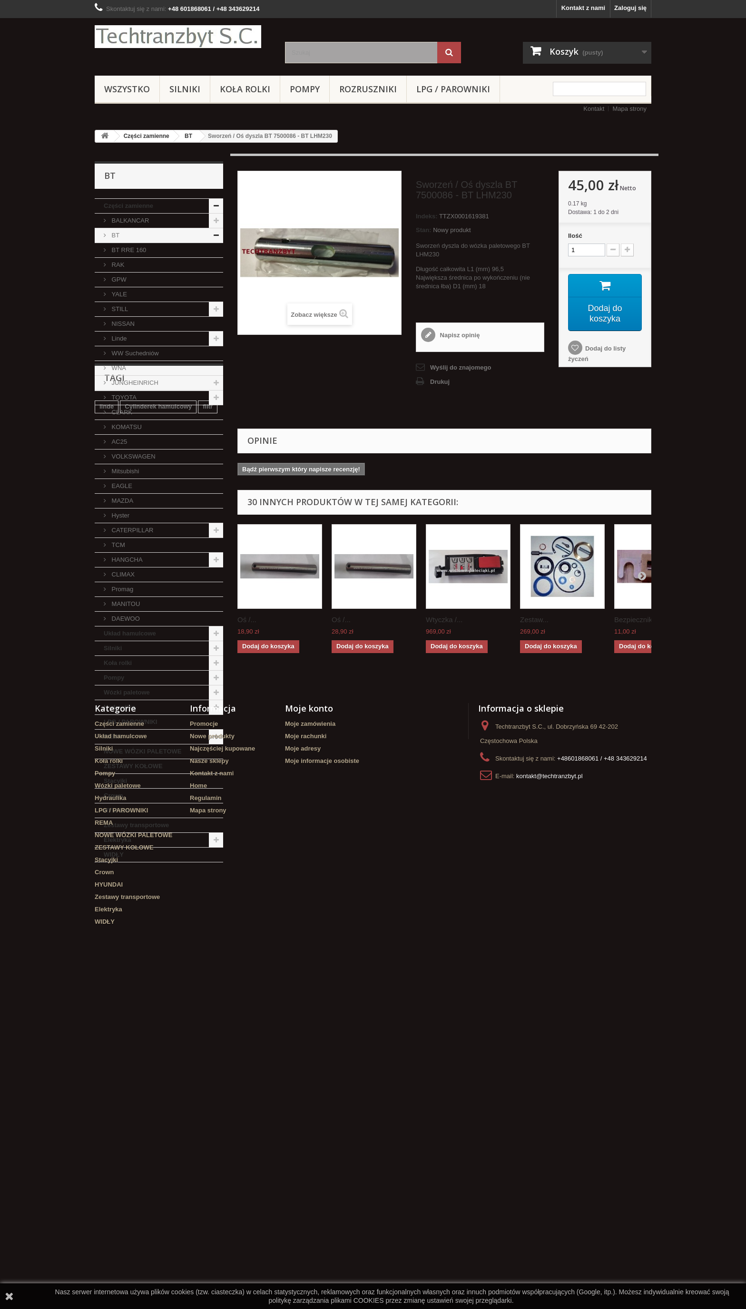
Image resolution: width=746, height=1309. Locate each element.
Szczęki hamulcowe (177, 948)
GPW (118, 279)
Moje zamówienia (310, 1051)
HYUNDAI (118, 810)
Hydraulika (119, 707)
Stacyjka (163, 934)
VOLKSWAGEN (133, 456)
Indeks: (427, 216)
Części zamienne (146, 136)
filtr (208, 919)
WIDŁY (114, 854)
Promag (121, 589)
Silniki (184, 89)
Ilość (575, 235)
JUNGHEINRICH (134, 382)
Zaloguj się (630, 7)
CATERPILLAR (132, 530)
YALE (118, 294)
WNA (118, 367)
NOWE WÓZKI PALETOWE (142, 751)
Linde (118, 338)
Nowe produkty (212, 1063)
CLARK (121, 412)
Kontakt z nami (583, 7)
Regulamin (205, 1125)
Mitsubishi (124, 471)
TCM (117, 544)
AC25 (118, 441)
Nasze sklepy (209, 1088)
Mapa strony (629, 108)
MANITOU (125, 603)
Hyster (119, 515)
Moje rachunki (305, 1063)
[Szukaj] (449, 52)
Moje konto (309, 1035)
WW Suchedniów (134, 353)
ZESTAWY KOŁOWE (133, 766)
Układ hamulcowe (130, 633)
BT (188, 136)
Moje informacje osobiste (322, 1088)
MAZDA (121, 500)
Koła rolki (245, 89)
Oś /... (246, 619)
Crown (113, 795)
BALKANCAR (129, 220)
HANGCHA (126, 559)
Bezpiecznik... (636, 619)
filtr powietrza (119, 934)
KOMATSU (126, 426)
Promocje (204, 1051)
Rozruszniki (368, 89)
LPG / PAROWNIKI (453, 89)
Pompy (305, 89)
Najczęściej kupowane (222, 1075)
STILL (119, 309)
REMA (113, 736)
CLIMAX (122, 574)
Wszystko (127, 89)
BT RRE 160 (128, 250)
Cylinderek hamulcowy (158, 919)
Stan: (424, 230)
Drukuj (440, 381)
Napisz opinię (459, 335)
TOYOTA (123, 397)
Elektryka (117, 839)
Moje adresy (303, 1075)
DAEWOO (125, 618)
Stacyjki (115, 780)
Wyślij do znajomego (460, 367)
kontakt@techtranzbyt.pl (549, 1103)
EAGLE (121, 485)
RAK (117, 264)
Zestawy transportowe (136, 825)
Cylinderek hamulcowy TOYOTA (146, 962)
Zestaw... (534, 619)
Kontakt (593, 108)
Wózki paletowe (127, 692)
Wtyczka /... (444, 619)
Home (198, 1112)
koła (105, 948)
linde (106, 919)
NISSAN (122, 323)
